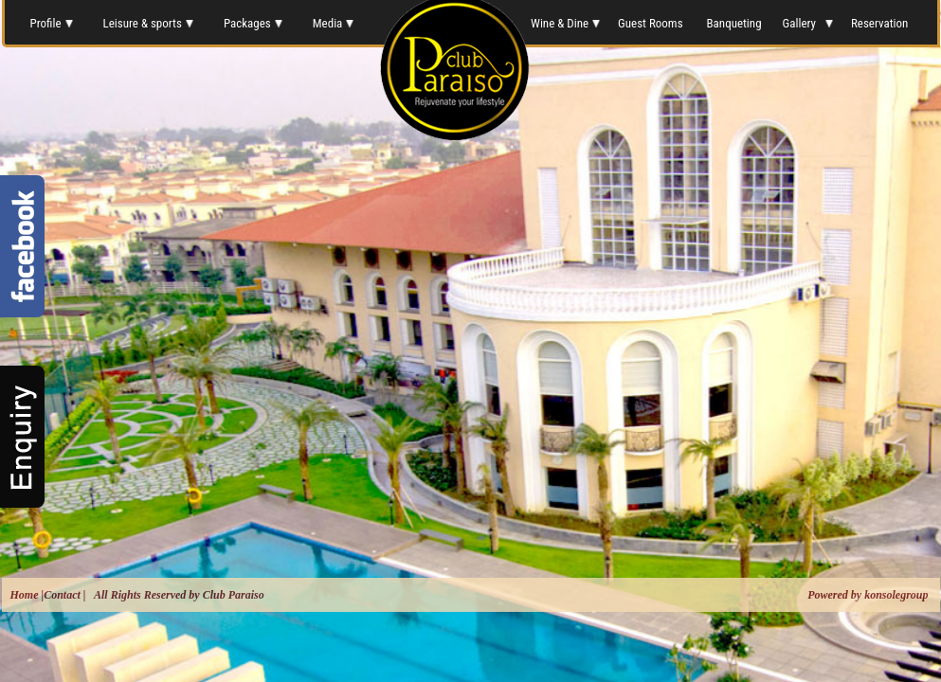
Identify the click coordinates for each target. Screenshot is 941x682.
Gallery (806, 23)
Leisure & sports (148, 23)
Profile (50, 23)
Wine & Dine (564, 23)
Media (333, 23)
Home (24, 594)
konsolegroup (894, 594)
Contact (62, 594)
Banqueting (734, 23)
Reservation (881, 23)
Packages (253, 23)
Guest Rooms (651, 23)
